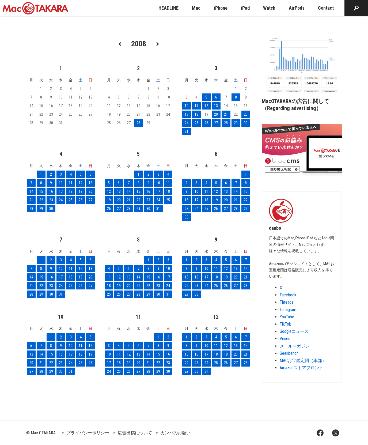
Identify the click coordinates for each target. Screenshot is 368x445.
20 (216, 114)
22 (41, 200)
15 (41, 191)
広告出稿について (135, 432)
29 (236, 123)
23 (246, 114)
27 (216, 123)
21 (226, 114)
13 (216, 106)
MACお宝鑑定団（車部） (303, 360)
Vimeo (285, 338)
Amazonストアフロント (301, 367)
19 (80, 191)
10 (186, 106)
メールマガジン (295, 346)
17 (186, 114)
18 (196, 114)
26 (206, 123)
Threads (286, 302)
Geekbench (289, 353)
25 (196, 123)
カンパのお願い (176, 432)
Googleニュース (294, 331)
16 (51, 191)
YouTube (287, 316)
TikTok (285, 324)
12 (206, 106)
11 (196, 106)
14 (31, 191)
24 (186, 123)
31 (186, 131)
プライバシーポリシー (87, 432)
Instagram (288, 309)
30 (246, 123)
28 (138, 123)
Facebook (288, 294)
